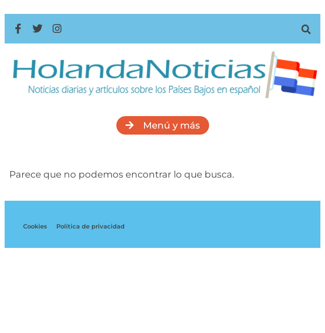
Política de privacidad (90, 226)
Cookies (35, 226)
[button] (306, 29)
